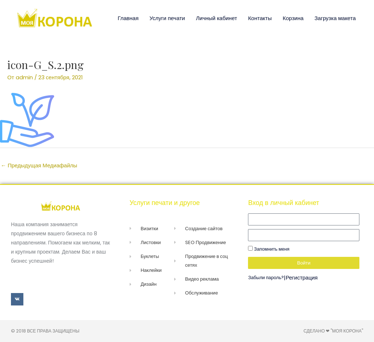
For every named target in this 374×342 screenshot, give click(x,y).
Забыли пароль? (266, 277)
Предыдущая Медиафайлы (39, 165)
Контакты (260, 18)
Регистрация (302, 277)
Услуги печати (167, 18)
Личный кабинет (216, 18)
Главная (128, 18)
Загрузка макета (335, 18)
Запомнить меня (268, 249)
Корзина (293, 18)
